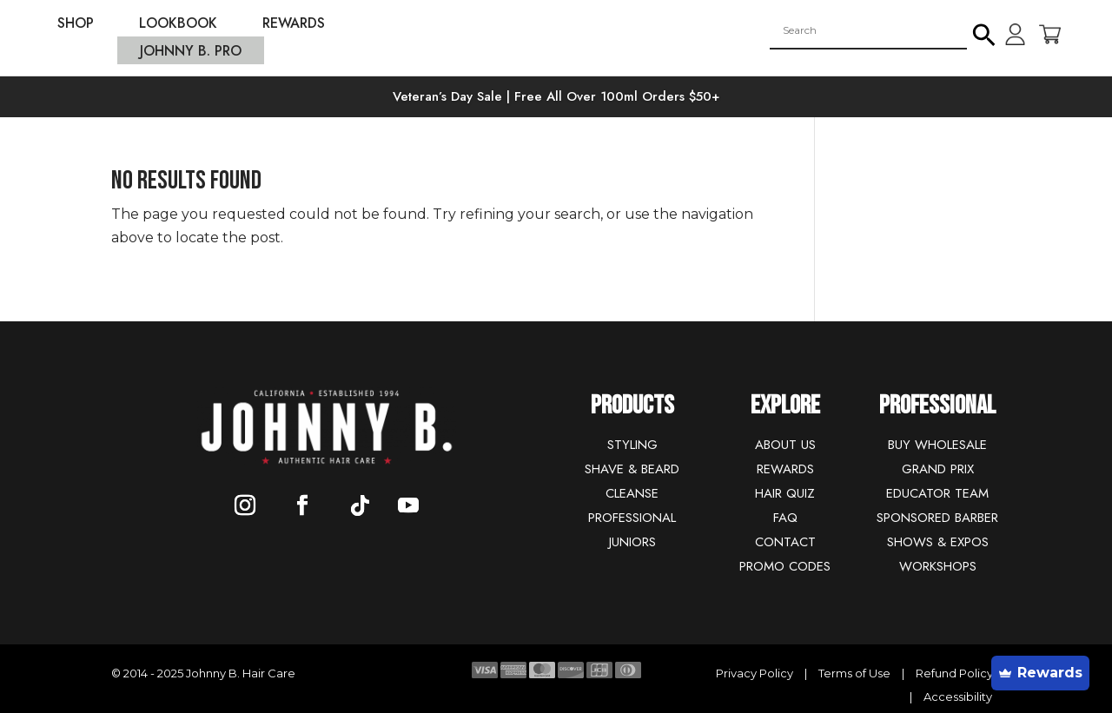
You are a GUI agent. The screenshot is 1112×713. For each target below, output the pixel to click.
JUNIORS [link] (632, 541)
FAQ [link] (785, 517)
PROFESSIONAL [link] (632, 517)
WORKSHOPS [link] (937, 566)
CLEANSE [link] (632, 493)
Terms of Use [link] (855, 673)
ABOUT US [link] (785, 444)
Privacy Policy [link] (756, 673)
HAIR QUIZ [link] (785, 493)
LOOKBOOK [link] (178, 25)
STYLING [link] (632, 444)
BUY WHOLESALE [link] (937, 444)
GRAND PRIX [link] (938, 469)
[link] (556, 58)
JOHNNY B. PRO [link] (191, 53)
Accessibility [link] (957, 696)
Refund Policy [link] (954, 673)
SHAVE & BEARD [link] (632, 469)
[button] (984, 30)
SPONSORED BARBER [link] (937, 517)
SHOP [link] (75, 25)
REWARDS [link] (293, 25)
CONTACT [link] (785, 541)
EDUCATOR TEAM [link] (937, 493)
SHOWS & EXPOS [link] (938, 541)
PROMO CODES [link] (785, 566)
